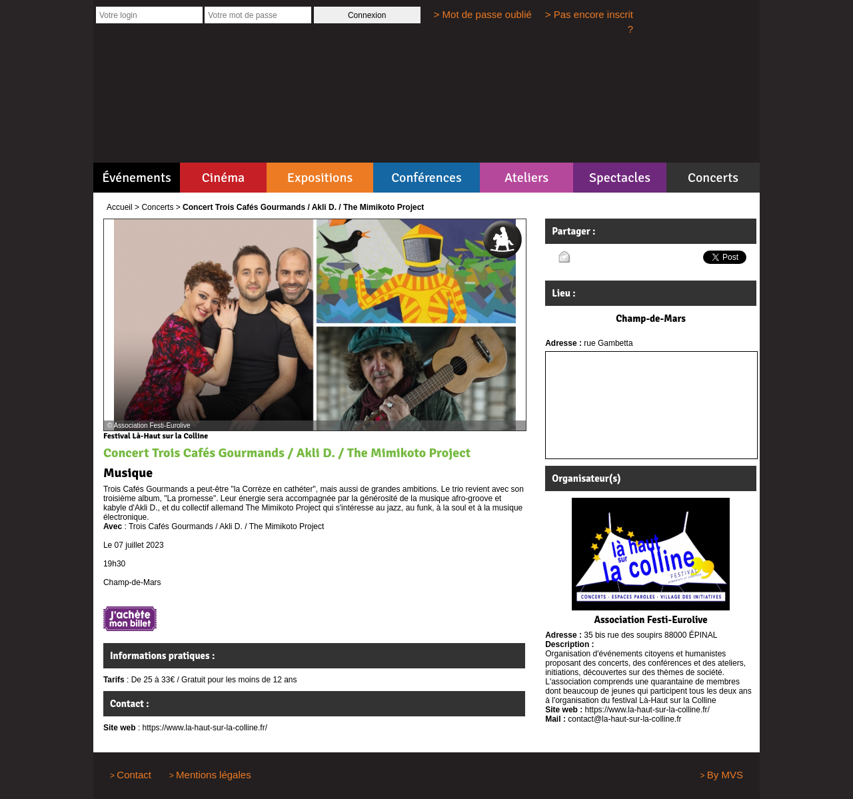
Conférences (426, 177)
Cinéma (223, 177)
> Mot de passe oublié (483, 14)
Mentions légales (213, 774)
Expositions (320, 177)
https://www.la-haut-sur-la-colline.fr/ (205, 727)
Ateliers (526, 177)
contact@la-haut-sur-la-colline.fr (624, 719)
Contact (134, 774)
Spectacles (619, 177)
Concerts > (160, 207)
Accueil (120, 207)
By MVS (725, 774)
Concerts (713, 177)
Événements (136, 177)
